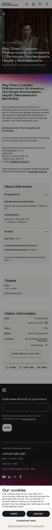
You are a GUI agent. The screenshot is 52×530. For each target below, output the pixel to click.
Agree (13, 513)
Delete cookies (15, 526)
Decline (38, 513)
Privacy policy (37, 526)
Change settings (26, 520)
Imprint (26, 526)
